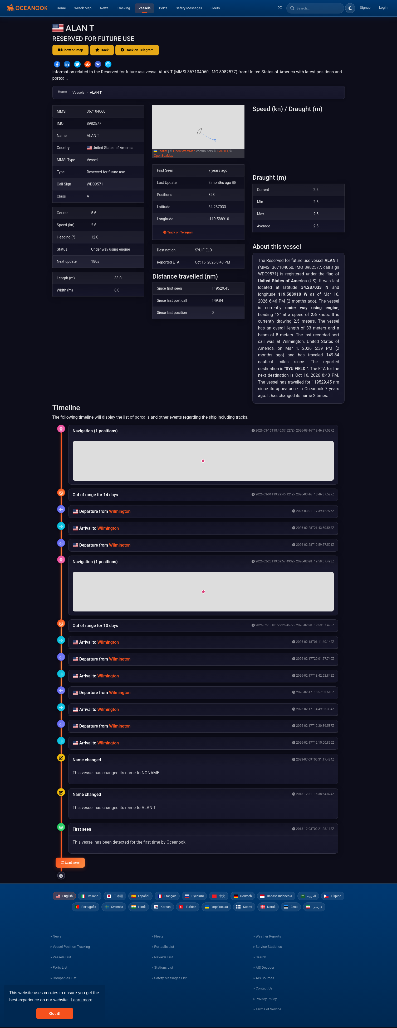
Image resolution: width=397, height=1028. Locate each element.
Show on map (70, 50)
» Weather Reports (267, 938)
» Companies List (63, 979)
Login (383, 7)
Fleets (215, 8)
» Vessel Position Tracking (70, 948)
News (104, 8)
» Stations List (162, 969)
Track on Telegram (137, 50)
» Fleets (157, 938)
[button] (199, 132)
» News (55, 938)
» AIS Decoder (264, 969)
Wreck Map (82, 8)
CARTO (222, 151)
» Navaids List (162, 958)
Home (61, 8)
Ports (163, 8)
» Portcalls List (163, 948)
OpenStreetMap (184, 151)
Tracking (123, 8)
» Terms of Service (267, 1011)
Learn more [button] (81, 1000)
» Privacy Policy (265, 1000)
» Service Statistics (267, 948)
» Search (259, 958)
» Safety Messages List (169, 979)
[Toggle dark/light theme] (350, 8)
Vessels (144, 8)
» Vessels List (60, 958)
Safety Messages (189, 8)
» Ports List (58, 969)
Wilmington (120, 511)
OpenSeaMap (163, 155)
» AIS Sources (263, 979)
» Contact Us (262, 990)
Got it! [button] (54, 1013)
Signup (365, 7)
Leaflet (160, 151)
